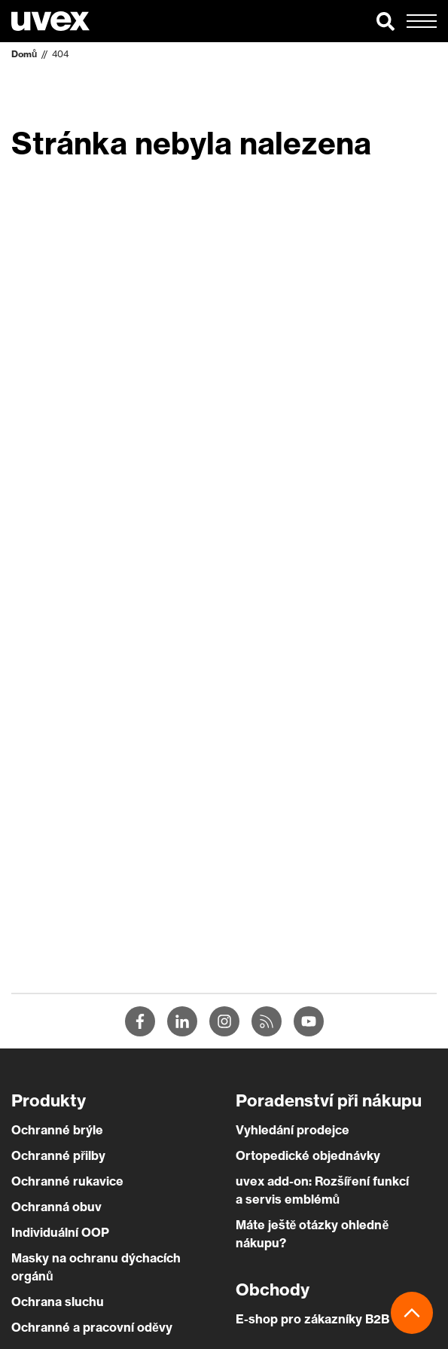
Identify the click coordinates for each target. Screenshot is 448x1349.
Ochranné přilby (58, 1155)
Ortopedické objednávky (308, 1155)
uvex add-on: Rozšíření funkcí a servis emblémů (322, 1190)
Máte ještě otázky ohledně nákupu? (312, 1233)
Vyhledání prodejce (292, 1129)
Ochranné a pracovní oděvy (91, 1327)
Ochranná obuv (56, 1206)
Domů (24, 54)
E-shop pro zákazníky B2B (312, 1318)
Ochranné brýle (57, 1129)
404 (60, 54)
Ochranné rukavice (67, 1181)
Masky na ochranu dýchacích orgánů (96, 1266)
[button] (385, 21)
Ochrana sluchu (57, 1301)
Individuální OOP (60, 1232)
